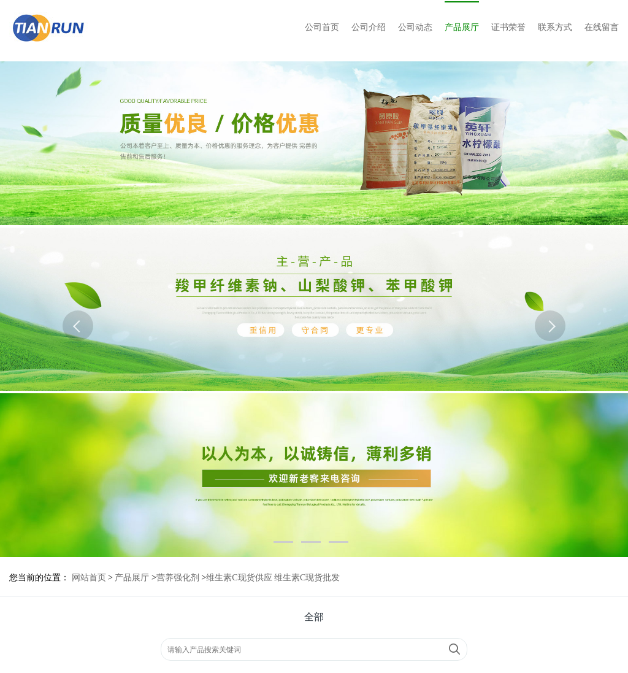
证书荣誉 (508, 27)
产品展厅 (462, 27)
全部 (314, 617)
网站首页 (89, 577)
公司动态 (415, 27)
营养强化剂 (177, 577)
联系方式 (555, 27)
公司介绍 (368, 27)
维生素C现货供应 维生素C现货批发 (273, 577)
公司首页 (322, 27)
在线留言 (601, 27)
